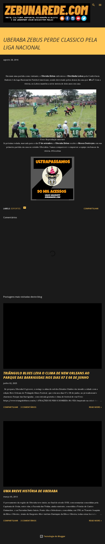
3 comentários (28, 407)
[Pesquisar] (93, 5)
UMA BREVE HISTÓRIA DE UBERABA (30, 491)
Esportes (16, 208)
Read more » (95, 407)
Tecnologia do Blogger (52, 536)
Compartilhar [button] (91, 208)
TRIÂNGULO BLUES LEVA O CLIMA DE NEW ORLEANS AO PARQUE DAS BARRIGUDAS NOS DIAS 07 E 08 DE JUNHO (46, 375)
